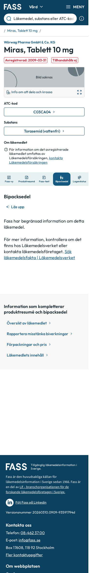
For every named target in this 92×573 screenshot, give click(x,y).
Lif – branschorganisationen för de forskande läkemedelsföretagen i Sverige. (37, 490)
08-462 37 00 (33, 532)
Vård (36, 7)
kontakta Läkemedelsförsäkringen (36, 160)
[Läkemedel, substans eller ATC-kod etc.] (44, 18)
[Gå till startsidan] (12, 7)
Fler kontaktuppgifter (24, 554)
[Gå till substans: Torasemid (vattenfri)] (44, 131)
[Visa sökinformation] (81, 18)
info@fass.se (29, 540)
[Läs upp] (15, 206)
